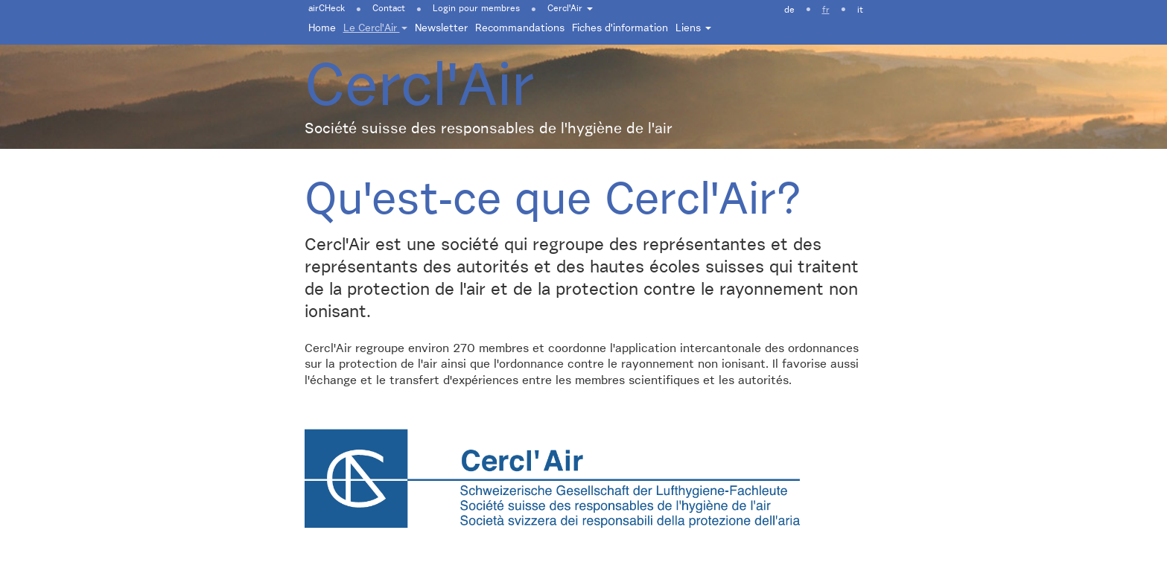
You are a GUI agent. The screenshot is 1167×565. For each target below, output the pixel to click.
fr (826, 10)
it (860, 10)
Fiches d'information (620, 28)
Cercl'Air (570, 8)
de (789, 10)
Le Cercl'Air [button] (375, 28)
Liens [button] (693, 28)
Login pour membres (476, 8)
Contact (388, 8)
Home (322, 28)
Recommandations (520, 28)
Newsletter (441, 28)
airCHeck (326, 8)
